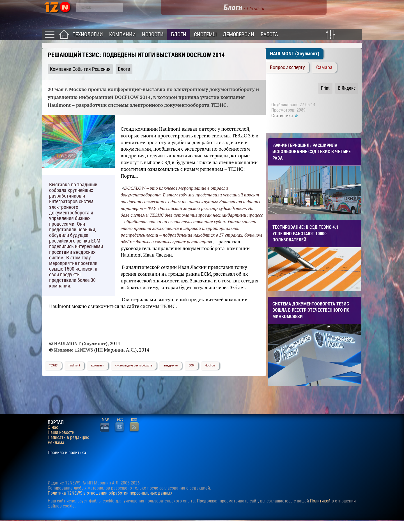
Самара (324, 67)
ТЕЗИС (53, 365)
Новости (153, 34)
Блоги (178, 34)
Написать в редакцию (68, 437)
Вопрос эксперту (287, 67)
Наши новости (61, 432)
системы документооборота (133, 365)
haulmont (74, 365)
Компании (122, 34)
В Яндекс (346, 88)
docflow (210, 365)
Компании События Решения (80, 69)
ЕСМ (191, 365)
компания (97, 365)
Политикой (320, 501)
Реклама (56, 442)
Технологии (88, 34)
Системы (205, 34)
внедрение (171, 365)
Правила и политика (67, 452)
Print (325, 88)
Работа (269, 34)
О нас (53, 427)
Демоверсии (238, 34)
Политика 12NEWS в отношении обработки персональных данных (110, 493)
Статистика (285, 115)
